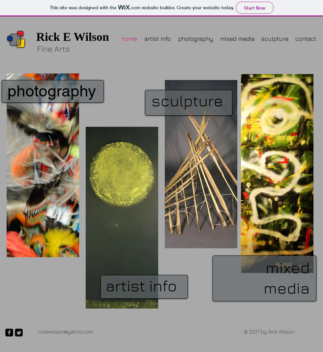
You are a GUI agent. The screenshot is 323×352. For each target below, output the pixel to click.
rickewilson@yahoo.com (65, 332)
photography (52, 91)
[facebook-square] (9, 333)
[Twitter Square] (19, 333)
